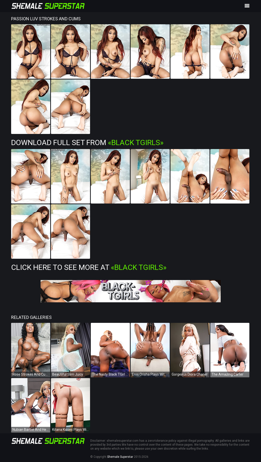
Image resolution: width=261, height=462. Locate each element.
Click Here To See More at (88, 267)
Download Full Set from (87, 142)
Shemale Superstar (120, 457)
